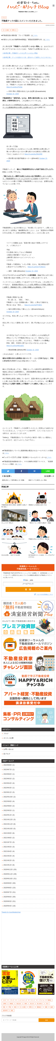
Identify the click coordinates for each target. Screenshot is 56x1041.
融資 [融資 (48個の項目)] (52, 1007)
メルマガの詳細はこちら (44, 594)
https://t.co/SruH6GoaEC (15, 346)
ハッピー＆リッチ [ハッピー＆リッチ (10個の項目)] (22, 1000)
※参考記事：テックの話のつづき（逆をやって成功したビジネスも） (27, 57)
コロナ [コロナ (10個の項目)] (4, 1000)
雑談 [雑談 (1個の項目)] (12, 1010)
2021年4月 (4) (9, 851)
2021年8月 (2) (9, 838)
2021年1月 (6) (9, 865)
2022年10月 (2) (9, 797)
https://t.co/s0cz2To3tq (14, 87)
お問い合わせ (8, 749)
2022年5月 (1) (9, 810)
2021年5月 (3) (9, 847)
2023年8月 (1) (9, 765)
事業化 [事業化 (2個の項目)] (49, 1000)
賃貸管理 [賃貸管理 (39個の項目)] (5, 1010)
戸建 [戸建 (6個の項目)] (9, 1007)
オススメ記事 (8, 738)
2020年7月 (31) (9, 892)
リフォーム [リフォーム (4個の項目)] (41, 1000)
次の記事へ (49, 476)
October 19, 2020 (12, 312)
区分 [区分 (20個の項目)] (47, 1003)
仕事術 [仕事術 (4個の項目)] (4, 1003)
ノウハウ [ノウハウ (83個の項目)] (12, 1000)
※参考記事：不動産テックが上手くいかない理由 (20, 53)
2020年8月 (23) (9, 888)
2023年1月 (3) (9, 792)
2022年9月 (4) (9, 801)
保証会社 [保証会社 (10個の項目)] (18, 1003)
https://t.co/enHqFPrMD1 (33, 305)
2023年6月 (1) (9, 774)
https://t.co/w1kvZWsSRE (33, 154)
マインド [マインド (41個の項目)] (32, 1000)
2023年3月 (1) (9, 788)
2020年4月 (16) (9, 906)
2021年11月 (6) (9, 824)
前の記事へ (7, 476)
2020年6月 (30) (9, 897)
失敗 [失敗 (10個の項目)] (4, 1007)
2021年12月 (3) (9, 819)
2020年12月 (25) (10, 869)
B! (35, 471)
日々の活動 (6, 30)
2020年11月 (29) (10, 874)
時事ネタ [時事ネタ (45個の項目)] (31, 1007)
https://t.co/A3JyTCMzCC (37, 267)
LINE (48, 471)
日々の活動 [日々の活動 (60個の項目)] (23, 1007)
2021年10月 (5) (9, 828)
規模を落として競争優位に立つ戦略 (13, 480)
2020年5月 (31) (9, 901)
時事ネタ (14, 30)
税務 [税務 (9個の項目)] (46, 1007)
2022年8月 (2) (9, 806)
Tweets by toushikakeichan (11, 912)
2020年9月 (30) (9, 883)
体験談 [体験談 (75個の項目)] (11, 1003)
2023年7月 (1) (9, 769)
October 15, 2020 (12, 94)
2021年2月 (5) (9, 860)
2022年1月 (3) (9, 815)
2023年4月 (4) (9, 783)
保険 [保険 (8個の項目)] (25, 1003)
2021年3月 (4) (9, 856)
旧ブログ (6, 754)
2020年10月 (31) (10, 878)
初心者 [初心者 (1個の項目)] (32, 1003)
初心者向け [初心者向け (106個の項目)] (40, 1003)
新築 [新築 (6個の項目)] (15, 1007)
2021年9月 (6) (9, 833)
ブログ (6, 733)
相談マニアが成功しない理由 (37, 480)
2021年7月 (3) (9, 842)
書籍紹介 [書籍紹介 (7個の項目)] (39, 1007)
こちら (35, 35)
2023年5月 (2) (9, 778)
